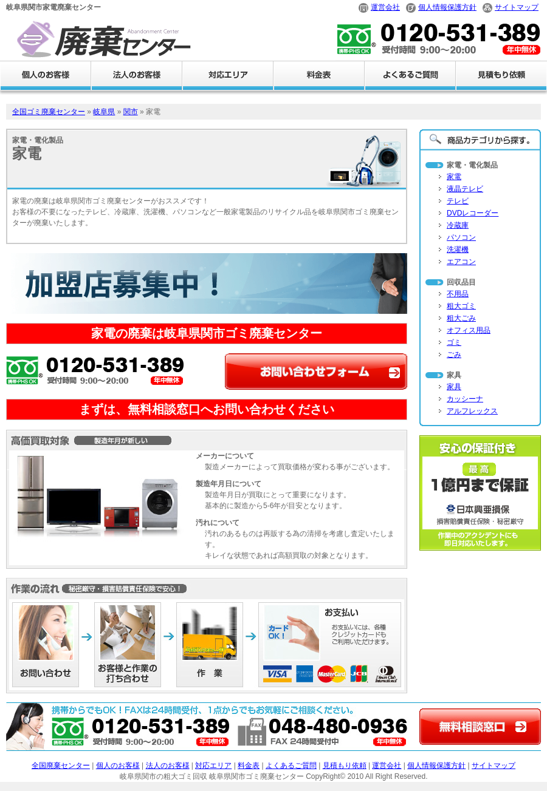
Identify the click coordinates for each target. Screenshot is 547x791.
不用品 (458, 294)
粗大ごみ (461, 318)
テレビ (458, 201)
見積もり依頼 (344, 765)
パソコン (461, 237)
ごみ (454, 354)
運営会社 (385, 7)
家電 (454, 176)
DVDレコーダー (472, 213)
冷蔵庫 (458, 225)
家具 (454, 386)
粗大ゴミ (461, 306)
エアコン (461, 261)
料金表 (249, 765)
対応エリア (213, 765)
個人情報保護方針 (447, 7)
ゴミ (454, 342)
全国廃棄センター (61, 765)
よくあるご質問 (291, 765)
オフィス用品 (468, 330)
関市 (130, 111)
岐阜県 (104, 111)
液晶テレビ (465, 189)
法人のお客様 (168, 765)
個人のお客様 (118, 765)
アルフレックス (472, 411)
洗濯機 (458, 249)
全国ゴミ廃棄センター (48, 111)
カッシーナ (465, 399)
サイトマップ (516, 7)
